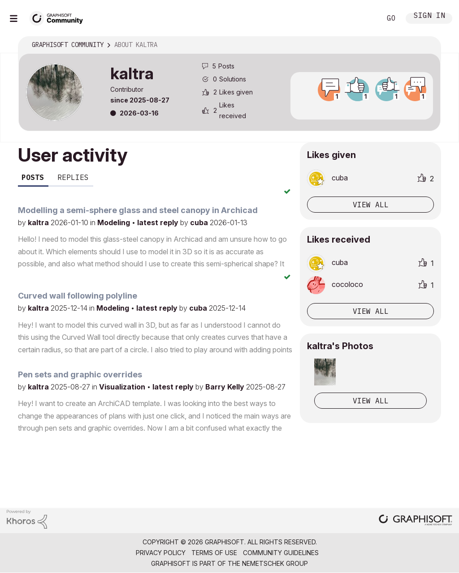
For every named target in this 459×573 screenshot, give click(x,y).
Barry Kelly (225, 386)
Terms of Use (214, 552)
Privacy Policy (161, 552)
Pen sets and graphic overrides (80, 374)
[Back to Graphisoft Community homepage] (59, 17)
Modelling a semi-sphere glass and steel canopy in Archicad (138, 210)
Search (364, 18)
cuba (200, 222)
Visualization (123, 386)
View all (371, 204)
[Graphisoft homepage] (415, 521)
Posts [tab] (33, 177)
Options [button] (428, 45)
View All (371, 400)
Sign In (429, 16)
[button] (325, 372)
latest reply (158, 222)
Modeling (114, 222)
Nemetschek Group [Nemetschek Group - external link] (275, 563)
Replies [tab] (73, 177)
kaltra (39, 222)
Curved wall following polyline (77, 295)
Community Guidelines (281, 552)
